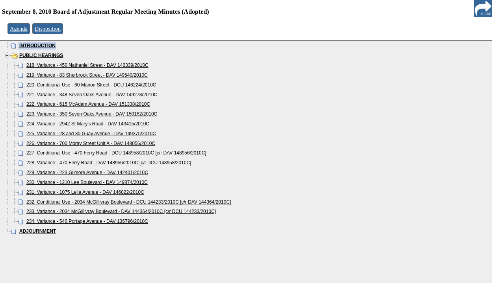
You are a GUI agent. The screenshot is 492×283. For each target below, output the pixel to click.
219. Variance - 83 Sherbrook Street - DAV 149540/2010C (87, 75)
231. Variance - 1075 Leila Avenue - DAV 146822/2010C (85, 192)
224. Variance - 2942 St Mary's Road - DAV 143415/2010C (87, 124)
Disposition (48, 29)
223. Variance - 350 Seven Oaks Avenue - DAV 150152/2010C (91, 114)
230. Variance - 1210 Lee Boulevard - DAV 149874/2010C (87, 182)
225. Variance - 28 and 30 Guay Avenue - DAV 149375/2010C (91, 133)
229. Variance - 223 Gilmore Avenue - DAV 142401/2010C (87, 172)
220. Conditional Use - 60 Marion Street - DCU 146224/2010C (91, 85)
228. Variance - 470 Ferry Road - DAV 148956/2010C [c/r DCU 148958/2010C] (108, 162)
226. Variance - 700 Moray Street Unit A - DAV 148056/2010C (90, 143)
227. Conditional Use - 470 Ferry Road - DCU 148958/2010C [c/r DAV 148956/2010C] (116, 153)
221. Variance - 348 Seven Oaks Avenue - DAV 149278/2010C (91, 94)
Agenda (19, 29)
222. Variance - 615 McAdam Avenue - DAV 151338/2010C (88, 104)
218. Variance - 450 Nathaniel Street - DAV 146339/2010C (87, 65)
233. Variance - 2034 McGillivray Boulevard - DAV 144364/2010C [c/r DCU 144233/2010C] (121, 211)
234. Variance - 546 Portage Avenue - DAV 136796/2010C (87, 221)
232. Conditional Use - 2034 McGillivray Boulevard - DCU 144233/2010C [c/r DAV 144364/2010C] (128, 202)
